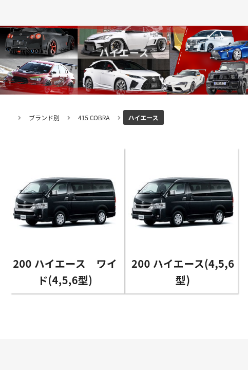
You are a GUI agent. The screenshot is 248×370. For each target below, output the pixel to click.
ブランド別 (44, 117)
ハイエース (143, 117)
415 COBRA (94, 117)
